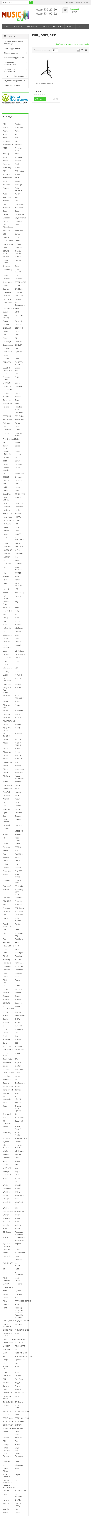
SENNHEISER (20, 1015)
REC (4, 933)
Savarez (6, 996)
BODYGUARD (8, 1402)
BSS (4, 234)
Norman (18, 792)
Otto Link (6, 825)
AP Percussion (19, 1273)
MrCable (6, 766)
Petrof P (6, 1382)
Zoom (17, 1228)
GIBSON (6, 477)
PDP (16, 850)
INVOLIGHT (19, 546)
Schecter (18, 999)
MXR (16, 1297)
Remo (17, 942)
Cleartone (7, 266)
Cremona (18, 279)
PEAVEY (6, 857)
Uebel (17, 1462)
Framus (6, 433)
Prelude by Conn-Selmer (19, 891)
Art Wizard (7, 174)
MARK (5, 711)
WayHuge (6, 1192)
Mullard (18, 766)
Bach (5, 204)
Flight (17, 426)
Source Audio (5, 1054)
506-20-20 (45, 9)
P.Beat (5, 834)
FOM (17, 1269)
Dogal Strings (17, 1449)
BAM (5, 1353)
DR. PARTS (7, 1405)
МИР (17, 1333)
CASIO (5, 247)
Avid (16, 197)
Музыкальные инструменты (9, 70)
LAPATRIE (7, 642)
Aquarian (6, 164)
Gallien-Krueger (18, 452)
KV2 (16, 1363)
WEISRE (6, 1195)
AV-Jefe (17, 194)
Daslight (18, 299)
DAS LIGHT (7, 299)
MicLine (18, 739)
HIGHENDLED (8, 520)
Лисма (5, 1238)
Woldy (17, 1215)
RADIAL (6, 918)
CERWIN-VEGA (6, 252)
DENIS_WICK (8, 1330)
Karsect (6, 589)
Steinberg (6, 1069)
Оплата (70, 27)
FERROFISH (7, 416)
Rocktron (6, 970)
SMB (17, 1033)
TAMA (17, 1086)
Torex (5, 1127)
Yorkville (18, 1225)
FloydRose (7, 430)
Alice (16, 141)
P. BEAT (6, 828)
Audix (5, 194)
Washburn (7, 1188)
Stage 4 (18, 1062)
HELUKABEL (8, 513)
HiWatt (17, 520)
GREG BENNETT (7, 498)
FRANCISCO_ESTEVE (23, 1301)
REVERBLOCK (8, 946)
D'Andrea (18, 292)
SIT (4, 1026)
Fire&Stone (19, 419)
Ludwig (6, 671)
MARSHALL (7, 717)
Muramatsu (19, 769)
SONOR (18, 1039)
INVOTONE (7, 550)
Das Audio (19, 296)
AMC (5, 148)
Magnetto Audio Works (7, 689)
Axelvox (6, 201)
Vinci (16, 1168)
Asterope (6, 184)
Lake (17, 635)
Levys (5, 661)
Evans (17, 400)
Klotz (17, 611)
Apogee (18, 160)
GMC (17, 484)
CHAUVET (7, 257)
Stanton (18, 1066)
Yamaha (6, 1225)
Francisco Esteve (18, 434)
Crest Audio (7, 282)
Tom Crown (19, 1117)
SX (16, 1079)
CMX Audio (7, 1376)
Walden (6, 1437)
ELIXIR (5, 374)
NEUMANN (7, 785)
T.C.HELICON (8, 1086)
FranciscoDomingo (10, 439)
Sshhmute (7, 1062)
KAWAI (5, 592)
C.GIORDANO (8, 241)
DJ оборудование (11, 53)
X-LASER (6, 1222)
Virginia (17, 1171)
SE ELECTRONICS (8, 1007)
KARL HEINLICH (19, 584)
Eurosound (7, 400)
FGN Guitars (19, 416)
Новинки (17, 27)
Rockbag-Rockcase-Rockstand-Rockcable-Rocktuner (19, 1312)
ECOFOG (6, 359)
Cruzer (17, 285)
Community (7, 269)
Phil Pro (6, 864)
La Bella (18, 631)
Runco (17, 986)
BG (16, 1480)
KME (16, 614)
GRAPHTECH (20, 494)
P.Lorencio (19, 834)
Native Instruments (19, 777)
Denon (5, 321)
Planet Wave (5, 1367)
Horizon (6, 531)
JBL (16, 557)
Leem (5, 1389)
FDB (5, 1441)
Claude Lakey (5, 261)
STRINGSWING (9, 1073)
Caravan (6, 1386)
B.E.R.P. (18, 1500)
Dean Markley (6, 316)
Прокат (45, 27)
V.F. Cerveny (7, 1151)
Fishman (6, 423)
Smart (5, 1033)
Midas (5, 743)
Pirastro (6, 874)
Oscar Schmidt (6, 820)
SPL (16, 1059)
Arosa (5, 1512)
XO (4, 1465)
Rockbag (6, 959)
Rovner (17, 980)
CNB (5, 1269)
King (16, 602)
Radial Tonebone (7, 925)
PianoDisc (7, 871)
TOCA (5, 1117)
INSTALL (18, 543)
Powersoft (7, 886)
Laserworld (19, 642)
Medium (18, 724)
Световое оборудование (14, 76)
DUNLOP (18, 345)
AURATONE (19, 1428)
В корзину (40, 99)
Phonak (18, 867)
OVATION (18, 825)
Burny (17, 237)
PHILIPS (18, 864)
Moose (6, 759)
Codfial (5, 1432)
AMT (17, 1349)
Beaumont (19, 211)
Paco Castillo (17, 839)
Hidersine (18, 1284)
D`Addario (19, 289)
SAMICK (6, 992)
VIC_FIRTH (7, 1346)
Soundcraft (7, 1046)
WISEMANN (19, 1211)
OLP (4, 806)
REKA (5, 1494)
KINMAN (6, 607)
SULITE (6, 1372)
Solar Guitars (17, 1433)
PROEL (5, 904)
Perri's (17, 861)
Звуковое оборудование (14, 57)
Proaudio (18, 901)
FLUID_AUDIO (8, 1421)
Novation (6, 795)
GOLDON (18, 487)
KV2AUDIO (19, 1389)
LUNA (17, 671)
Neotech (18, 782)
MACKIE (18, 678)
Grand (17, 490)
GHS (4, 473)
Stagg (5, 1066)
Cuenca (6, 289)
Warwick (18, 1185)
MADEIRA (7, 684)
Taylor (17, 1093)
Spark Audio (7, 1059)
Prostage (6, 908)
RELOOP (6, 942)
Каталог (9, 36)
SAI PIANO (19, 989)
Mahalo (18, 687)
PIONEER (18, 871)
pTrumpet (7, 911)
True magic (7, 1132)
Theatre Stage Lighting (18, 1108)
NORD (17, 788)
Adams (5, 131)
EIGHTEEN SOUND (19, 363)
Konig (5, 618)
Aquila (17, 164)
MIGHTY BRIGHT (18, 744)
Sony (5, 1043)
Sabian (5, 989)
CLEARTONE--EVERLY (8, 1334)
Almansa (18, 144)
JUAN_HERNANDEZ (10, 1339)
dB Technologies (20, 304)
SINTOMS (19, 1425)
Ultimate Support (6, 1146)
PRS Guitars (19, 908)
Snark (5, 1036)
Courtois (6, 279)
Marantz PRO (6, 706)
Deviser (18, 1376)
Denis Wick (19, 315)
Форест (18, 1243)
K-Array (6, 576)
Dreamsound (8, 345)
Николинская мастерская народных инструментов (9, 1483)
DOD (5, 335)
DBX (16, 308)
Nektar (5, 782)
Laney (5, 638)
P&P (5, 838)
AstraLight (19, 184)
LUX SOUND (18, 1264)
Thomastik (7, 1114)
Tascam (6, 1093)
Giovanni (18, 477)
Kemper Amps (6, 603)
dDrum (5, 312)
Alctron (17, 1386)
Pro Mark (18, 897)
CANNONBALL (9, 244)
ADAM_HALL (8, 1411)
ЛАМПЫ (6, 1304)
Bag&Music (19, 204)
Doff (16, 335)
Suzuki (17, 1076)
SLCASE (6, 1029)
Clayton (18, 260)
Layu (5, 651)
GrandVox (7, 494)
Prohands (18, 904)
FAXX (17, 1256)
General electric (6, 469)
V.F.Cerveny (19, 1151)
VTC (16, 1182)
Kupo (5, 624)
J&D (4, 1259)
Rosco (5, 976)
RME (5, 952)
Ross (17, 976)
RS (4, 986)
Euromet (18, 396)
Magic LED (7, 1249)
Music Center (17, 1279)
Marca (17, 705)
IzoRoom (18, 1259)
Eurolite (6, 396)
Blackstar (18, 221)
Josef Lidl (18, 564)
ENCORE (18, 1437)
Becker (5, 214)
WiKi (16, 1208)
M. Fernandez (7, 679)
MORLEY (18, 759)
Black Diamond (6, 1279)
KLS (4, 614)
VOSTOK (18, 1178)
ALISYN (6, 1503)
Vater (5, 1161)
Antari (17, 154)
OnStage (18, 809)
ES (4, 1363)
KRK (4, 621)
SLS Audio (19, 1029)
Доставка (57, 27)
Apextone (18, 157)
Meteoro (18, 733)
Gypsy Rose (19, 503)
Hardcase (6, 510)
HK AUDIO (7, 524)
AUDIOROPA (8, 1263)
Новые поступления (12, 85)
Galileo (17, 446)
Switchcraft (7, 1079)
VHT (16, 1164)
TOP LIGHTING (7, 1122)
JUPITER (18, 573)
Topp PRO (19, 1121)
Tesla (5, 1106)
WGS (17, 1199)
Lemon (17, 658)
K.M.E (17, 576)
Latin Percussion (7, 646)
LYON (5, 675)
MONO (6, 755)
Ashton (17, 181)
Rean (17, 930)
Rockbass (18, 959)
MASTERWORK (9, 721)
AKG (16, 134)
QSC (4, 915)
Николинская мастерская (20, 1239)
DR (16, 338)
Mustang (6, 776)
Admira (17, 131)
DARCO (6, 1414)
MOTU (17, 762)
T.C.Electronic (20, 1083)
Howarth (6, 1462)
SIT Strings (19, 1402)
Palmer (17, 843)
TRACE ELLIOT (18, 1128)
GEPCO (17, 468)
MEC (16, 721)
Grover (5, 503)
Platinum (6, 880)
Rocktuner (19, 970)
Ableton (18, 124)
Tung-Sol (6, 1138)
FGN (5, 1379)
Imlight (5, 543)
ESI (16, 390)
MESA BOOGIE (6, 734)
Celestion (18, 247)
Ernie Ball (18, 386)
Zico (16, 1509)
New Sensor (7, 788)
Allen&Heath (8, 144)
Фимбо (6, 1509)
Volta (5, 1178)
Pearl (5, 854)
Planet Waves (17, 875)
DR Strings (7, 341)
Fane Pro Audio (18, 408)
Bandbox (6, 207)
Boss (17, 225)
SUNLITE (18, 1073)
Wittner (6, 1215)
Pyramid (18, 1291)
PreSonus (6, 897)
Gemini (17, 461)
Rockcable (7, 963)
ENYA (17, 1414)
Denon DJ (18, 321)
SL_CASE (18, 1321)
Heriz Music (7, 517)
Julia (4, 573)
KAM (5, 583)
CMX (16, 1287)
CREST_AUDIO (20, 282)
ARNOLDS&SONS (22, 1411)
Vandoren (6, 1158)
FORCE (17, 430)
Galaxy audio (5, 447)
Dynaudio (18, 352)
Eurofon (18, 393)
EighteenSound (20, 1360)
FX (4, 442)
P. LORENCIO (19, 829)
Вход (69, 2)
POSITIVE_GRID (21, 1353)
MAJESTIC (7, 696)
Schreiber (18, 1003)
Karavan (6, 1500)
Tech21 (6, 1253)
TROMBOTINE (20, 1491)
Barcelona (19, 207)
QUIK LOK (19, 915)
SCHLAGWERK (8, 1425)
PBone (5, 850)
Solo (16, 1036)
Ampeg (6, 154)
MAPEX (6, 701)
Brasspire (18, 1294)
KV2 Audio (7, 628)
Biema (5, 221)
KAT (16, 589)
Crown (5, 285)
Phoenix (6, 867)
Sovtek (17, 1053)
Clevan (17, 266)
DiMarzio (6, 331)
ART (4, 171)
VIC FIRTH (7, 1168)
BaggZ (17, 1382)
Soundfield (19, 1046)
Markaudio (19, 711)
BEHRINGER (19, 214)
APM (5, 1291)
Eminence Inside (7, 378)
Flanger (18, 423)
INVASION (7, 546)
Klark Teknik (7, 611)
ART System (19, 171)
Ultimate (18, 1142)
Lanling (17, 638)
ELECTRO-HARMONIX (7, 369)
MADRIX (18, 684)
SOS (16, 1043)
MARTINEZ (19, 717)
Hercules (18, 513)
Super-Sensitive (6, 1475)
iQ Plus (17, 550)
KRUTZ (17, 621)
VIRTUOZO (7, 1175)
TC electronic (7, 1098)
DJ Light (6, 1444)
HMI (16, 524)
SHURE (17, 1022)
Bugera (6, 237)
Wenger (6, 1199)
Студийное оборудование (14, 81)
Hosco (5, 534)
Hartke (17, 510)
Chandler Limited (18, 252)
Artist (17, 178)
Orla (4, 816)
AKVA (5, 138)
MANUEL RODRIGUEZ (20, 697)
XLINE (17, 1222)
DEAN (17, 312)
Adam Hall (19, 127)
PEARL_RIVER (8, 1342)
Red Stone (19, 939)
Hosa (17, 531)
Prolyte (17, 1444)
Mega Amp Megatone (7, 729)
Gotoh (5, 490)
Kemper (18, 596)
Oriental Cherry (18, 1504)
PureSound (19, 911)
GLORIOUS (19, 480)
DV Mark (6, 348)
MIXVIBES (18, 748)
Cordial (5, 275)
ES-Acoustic (7, 390)
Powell (5, 1297)
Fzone (17, 442)
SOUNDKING (8, 1050)
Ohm (17, 802)
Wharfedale (7, 1202)
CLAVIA (17, 1249)
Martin (5, 1301)
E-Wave (6, 355)
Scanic (17, 996)
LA (4, 631)
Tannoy (18, 1090)
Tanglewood (8, 1090)
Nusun (17, 799)
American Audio (18, 149)
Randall (17, 924)
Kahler (17, 580)
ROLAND (18, 973)
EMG (17, 374)
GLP (4, 484)
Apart (17, 1372)
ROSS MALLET (6, 981)
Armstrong (7, 167)
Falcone (6, 407)
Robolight (18, 956)
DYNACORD (7, 352)
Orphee (18, 816)
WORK (17, 1218)
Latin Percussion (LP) (7, 1455)
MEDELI (6, 724)
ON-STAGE (7, 809)
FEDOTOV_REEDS (22, 1418)
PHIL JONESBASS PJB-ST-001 (43, 83)
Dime (17, 331)
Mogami (18, 752)
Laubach (18, 645)
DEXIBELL (7, 324)
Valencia (6, 1154)
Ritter (17, 949)
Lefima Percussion (19, 1454)
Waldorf (6, 1185)
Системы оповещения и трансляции (13, 42)
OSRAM (18, 819)
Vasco (17, 1158)
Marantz (18, 701)
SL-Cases (18, 1026)
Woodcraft (7, 1218)
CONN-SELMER (18, 270)
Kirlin (17, 607)
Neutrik (17, 785)
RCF (4, 930)
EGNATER (7, 362)
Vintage (6, 1171)
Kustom (18, 624)
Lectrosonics (20, 654)
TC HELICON (18, 1098)
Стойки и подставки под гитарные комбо (72, 44)
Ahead (5, 134)
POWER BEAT (18, 881)
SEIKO (5, 1012)
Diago (5, 1360)
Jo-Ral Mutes (5, 1469)
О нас (6, 27)
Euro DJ (6, 393)
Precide (6, 889)
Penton (17, 857)
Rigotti (5, 949)
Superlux (6, 1076)
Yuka (5, 1228)
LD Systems (19, 651)
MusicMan (19, 772)
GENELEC (18, 464)
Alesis (17, 138)
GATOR (6, 457)
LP (16, 665)
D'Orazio (6, 296)
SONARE (6, 1039)
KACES (17, 1396)
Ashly (5, 181)
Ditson (17, 1512)
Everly (17, 403)
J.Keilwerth (19, 553)
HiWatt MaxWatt (6, 1449)
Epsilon (17, 383)
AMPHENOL (19, 1393)
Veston (5, 1164)
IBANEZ (18, 534)
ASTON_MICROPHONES (24, 1356)
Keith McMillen (6, 597)
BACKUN (6, 1284)
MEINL (17, 728)
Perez (5, 861)
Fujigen (17, 439)
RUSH (17, 1366)
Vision (17, 1175)
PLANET (6, 1308)
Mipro (5, 748)
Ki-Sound (6, 1272)
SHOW (17, 1019)
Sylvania (6, 1083)
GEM (5, 461)
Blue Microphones (8, 226)
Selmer (5, 1015)
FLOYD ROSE (17, 1406)
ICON (5, 537)
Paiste (5, 843)
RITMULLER (19, 1421)
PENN (17, 1304)
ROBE (5, 956)
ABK (4, 124)
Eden (17, 359)
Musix (17, 1468)
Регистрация (82, 2)
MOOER (18, 755)
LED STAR (7, 658)
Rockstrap (19, 966)
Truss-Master (17, 1133)
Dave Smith (7, 303)
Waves (17, 1188)
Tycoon (6, 1142)
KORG (17, 618)
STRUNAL (19, 1324)
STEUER (6, 1491)
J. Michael (6, 553)
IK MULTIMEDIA (20, 538)
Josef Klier (7, 564)
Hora (17, 527)
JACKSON (6, 557)
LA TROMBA (18, 1495)
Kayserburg (19, 592)
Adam (5, 127)
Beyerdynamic (20, 218)
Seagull (17, 1006)
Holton (5, 527)
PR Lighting (19, 886)
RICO (17, 946)
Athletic (6, 188)
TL (16, 1114)
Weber (17, 1192)
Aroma (17, 167)
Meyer (5, 739)
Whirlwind (6, 1208)
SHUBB (6, 1022)
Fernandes (19, 412)
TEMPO (18, 1102)
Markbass (7, 714)
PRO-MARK (19, 1342)
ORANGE (18, 812)
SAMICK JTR (7, 1393)
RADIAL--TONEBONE (7, 1325)
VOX (4, 1182)
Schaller (6, 999)
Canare (17, 241)
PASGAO (18, 847)
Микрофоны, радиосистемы (10, 63)
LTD (16, 668)
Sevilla (5, 1019)
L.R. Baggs (19, 628)
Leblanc (6, 654)
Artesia (17, 174)
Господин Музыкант (19, 1233)
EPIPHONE (7, 383)
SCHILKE (6, 1003)
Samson (18, 992)
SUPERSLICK (8, 1287)
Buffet (17, 234)
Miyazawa (7, 752)
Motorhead (7, 762)
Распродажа (32, 27)
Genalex (6, 464)
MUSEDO (6, 772)
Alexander (7, 141)
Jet (4, 560)
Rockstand (7, 966)
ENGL (17, 377)
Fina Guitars (7, 419)
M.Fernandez (20, 1253)
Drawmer (18, 341)
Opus (5, 812)
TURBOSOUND (21, 1138)
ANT (5, 1356)
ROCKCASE (19, 963)
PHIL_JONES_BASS (22, 1330)
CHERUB (18, 257)
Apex (5, 157)
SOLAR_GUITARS (9, 1428)
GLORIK (6, 480)
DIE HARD (7, 328)
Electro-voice (18, 369)
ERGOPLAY (7, 386)
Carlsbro (18, 244)
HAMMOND (7, 507)
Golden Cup (7, 487)
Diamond (18, 324)
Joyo (5, 567)
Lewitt (17, 661)
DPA (5, 338)
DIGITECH (19, 328)
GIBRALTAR (19, 473)
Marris (17, 714)
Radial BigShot (18, 919)
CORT (17, 275)
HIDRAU (18, 517)
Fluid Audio (19, 1379)
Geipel (17, 1474)
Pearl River (19, 854)
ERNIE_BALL (8, 1418)
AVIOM (5, 1294)
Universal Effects (18, 1146)
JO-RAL (17, 560)
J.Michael (6, 1256)
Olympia (18, 806)
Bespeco (6, 218)
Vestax (17, 1161)
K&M (5, 580)
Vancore (18, 1154)
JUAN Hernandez (19, 568)
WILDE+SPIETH (9, 1211)
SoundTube (19, 1050)
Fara (16, 1441)
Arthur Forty (7, 178)
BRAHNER (19, 230)
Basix (5, 211)
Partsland (6, 847)
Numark (6, 799)
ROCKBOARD (20, 1346)
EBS (16, 355)
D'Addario (7, 292)
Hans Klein (19, 507)
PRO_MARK (7, 901)
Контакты (82, 27)
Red (4, 939)
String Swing (19, 1069)
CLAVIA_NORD (20, 1339)
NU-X (17, 795)
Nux (4, 802)
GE (16, 457)
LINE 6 (5, 665)
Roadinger (19, 952)
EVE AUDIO (7, 403)
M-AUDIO (18, 675)
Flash (5, 426)
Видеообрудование (12, 48)
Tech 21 (6, 1102)
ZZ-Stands (7, 1232)
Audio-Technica (18, 189)
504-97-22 (45, 13)
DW (16, 348)
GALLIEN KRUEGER (7, 452)
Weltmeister (19, 1195)
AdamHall (6, 1349)
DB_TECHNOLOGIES (11, 308)
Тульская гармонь (6, 1244)
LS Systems (7, 668)
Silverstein (19, 1465)
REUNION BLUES (7, 1397)
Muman (6, 769)
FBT (4, 412)
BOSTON (6, 230)
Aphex (5, 160)
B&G (17, 201)
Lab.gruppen (8, 635)
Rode (5, 973)
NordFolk (6, 792)
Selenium (18, 1012)
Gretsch (18, 497)
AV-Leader (7, 197)
